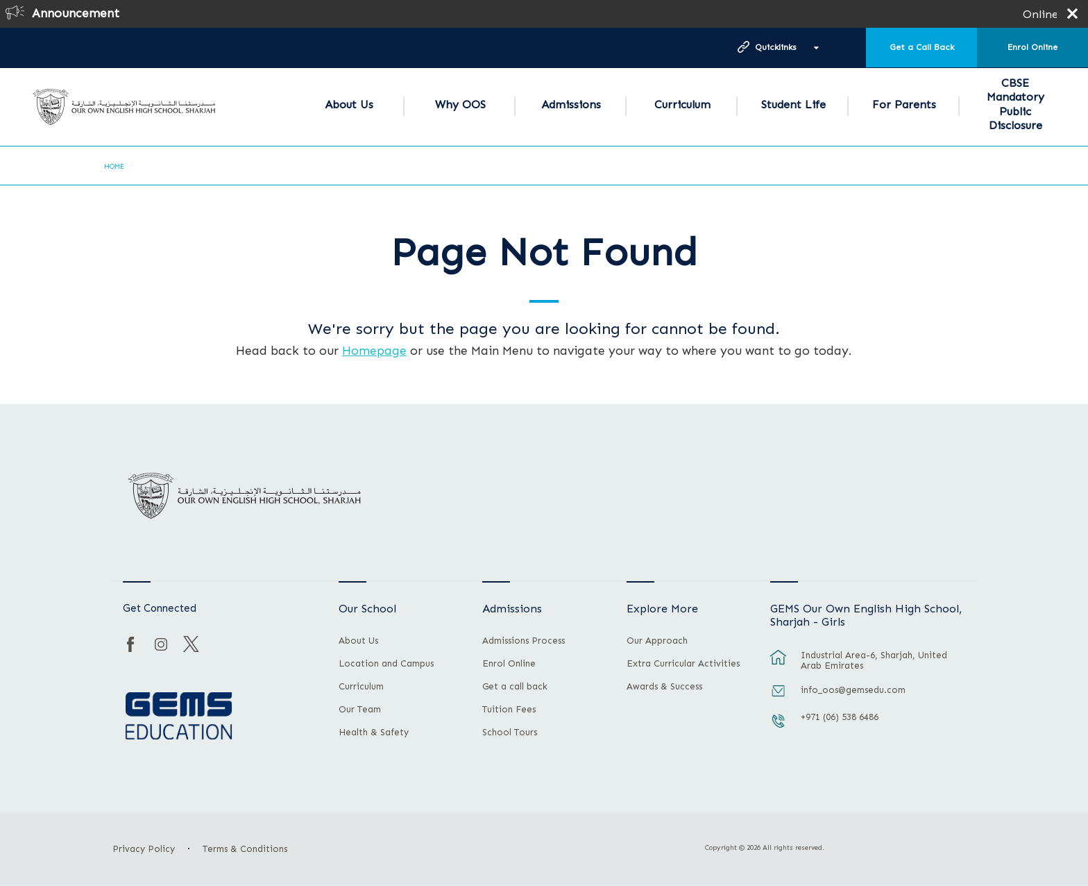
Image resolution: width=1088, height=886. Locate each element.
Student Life (793, 104)
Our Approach (657, 641)
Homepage (374, 350)
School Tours (509, 732)
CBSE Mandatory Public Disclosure (1015, 104)
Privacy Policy (143, 849)
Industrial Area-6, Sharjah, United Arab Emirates (874, 660)
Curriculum (682, 104)
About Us (349, 104)
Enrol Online (1032, 47)
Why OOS (460, 104)
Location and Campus (386, 664)
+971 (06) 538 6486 (839, 717)
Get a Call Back (922, 47)
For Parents (904, 104)
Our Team (360, 709)
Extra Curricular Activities (683, 664)
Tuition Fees (509, 709)
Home (114, 166)
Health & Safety (374, 732)
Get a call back (514, 687)
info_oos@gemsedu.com (853, 690)
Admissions (571, 104)
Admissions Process (523, 641)
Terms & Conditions (245, 849)
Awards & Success (664, 687)
